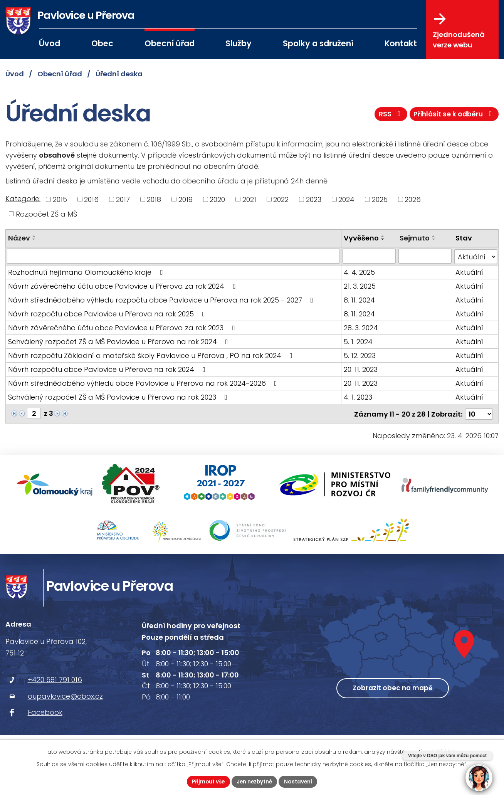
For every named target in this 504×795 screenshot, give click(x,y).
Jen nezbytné (255, 781)
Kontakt (401, 43)
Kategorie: (22, 198)
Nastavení (300, 781)
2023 (313, 199)
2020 (217, 199)
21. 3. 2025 (360, 285)
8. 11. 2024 (359, 299)
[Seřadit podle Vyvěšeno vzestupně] (383, 236)
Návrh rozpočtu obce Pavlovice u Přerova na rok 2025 (108, 313)
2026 (413, 199)
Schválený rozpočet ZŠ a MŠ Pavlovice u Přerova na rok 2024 (119, 341)
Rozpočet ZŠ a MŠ (46, 213)
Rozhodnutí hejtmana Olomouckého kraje (87, 271)
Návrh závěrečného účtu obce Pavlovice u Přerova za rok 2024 (123, 285)
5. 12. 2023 (360, 355)
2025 (380, 199)
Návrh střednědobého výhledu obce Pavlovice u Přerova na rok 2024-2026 (144, 382)
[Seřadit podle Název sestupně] (34, 239)
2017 (123, 199)
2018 (154, 199)
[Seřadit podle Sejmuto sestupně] (434, 239)
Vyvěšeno (361, 238)
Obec (102, 43)
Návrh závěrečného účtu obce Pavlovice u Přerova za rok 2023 (123, 327)
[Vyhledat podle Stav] (475, 256)
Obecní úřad (169, 43)
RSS (386, 117)
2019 (185, 199)
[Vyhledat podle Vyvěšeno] (369, 256)
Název (19, 238)
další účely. (444, 751)
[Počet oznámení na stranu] (479, 412)
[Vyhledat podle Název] (173, 256)
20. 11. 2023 (361, 368)
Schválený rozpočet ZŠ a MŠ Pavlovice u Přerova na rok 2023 (119, 396)
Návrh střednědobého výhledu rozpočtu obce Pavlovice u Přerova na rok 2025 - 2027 (162, 299)
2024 (346, 199)
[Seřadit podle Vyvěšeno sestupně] (383, 239)
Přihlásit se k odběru (453, 117)
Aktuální (469, 271)
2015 (60, 199)
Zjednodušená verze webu (459, 31)
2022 (281, 199)
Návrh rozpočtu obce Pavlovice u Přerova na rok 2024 (108, 368)
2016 (91, 199)
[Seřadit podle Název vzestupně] (34, 236)
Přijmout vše (206, 781)
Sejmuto (415, 238)
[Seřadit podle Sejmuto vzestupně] (434, 236)
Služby (238, 43)
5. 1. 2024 (358, 341)
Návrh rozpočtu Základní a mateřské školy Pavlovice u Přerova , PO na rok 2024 (152, 355)
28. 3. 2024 (361, 327)
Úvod (49, 43)
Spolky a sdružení (318, 43)
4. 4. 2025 (359, 271)
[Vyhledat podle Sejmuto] (425, 256)
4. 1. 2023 (358, 396)
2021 (249, 199)
